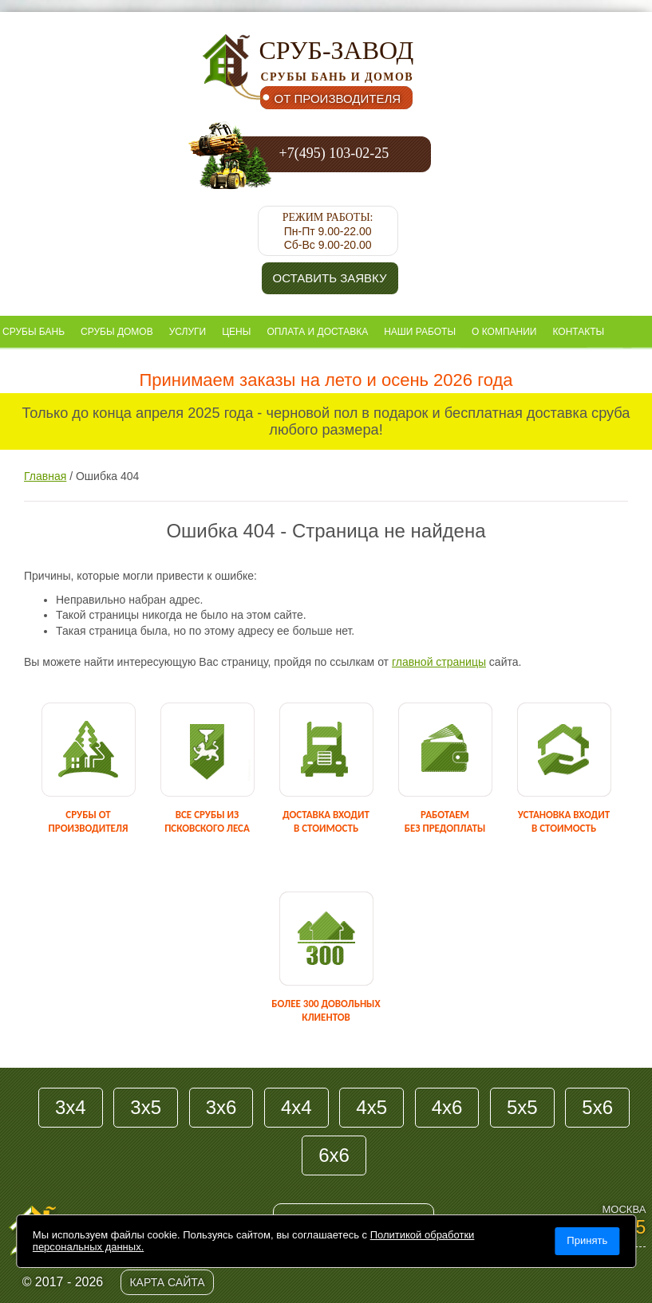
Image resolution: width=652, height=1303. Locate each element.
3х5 (145, 1107)
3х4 (70, 1107)
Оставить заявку (330, 278)
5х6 (597, 1107)
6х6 (334, 1155)
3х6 (221, 1107)
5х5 (522, 1107)
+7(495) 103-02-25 (334, 153)
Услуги (188, 331)
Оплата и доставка (317, 331)
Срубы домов (117, 331)
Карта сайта (166, 1282)
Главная (45, 476)
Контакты (578, 331)
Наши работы (420, 331)
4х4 (296, 1107)
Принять (587, 1240)
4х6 (447, 1107)
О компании (504, 331)
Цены (236, 331)
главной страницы (439, 661)
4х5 (371, 1107)
